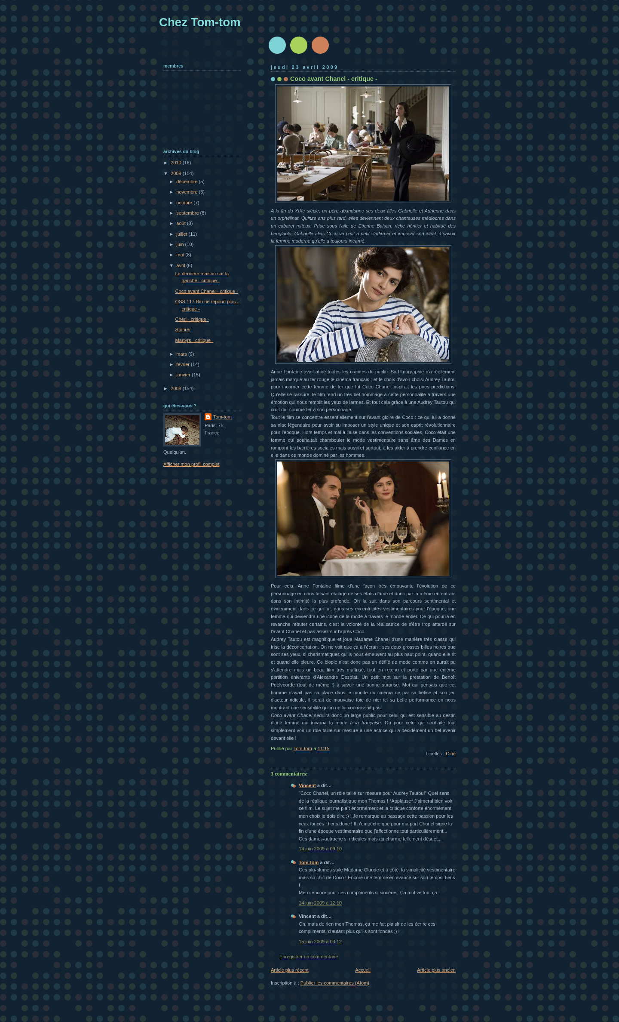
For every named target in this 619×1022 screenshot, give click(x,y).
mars (182, 354)
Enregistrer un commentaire (308, 956)
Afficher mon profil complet (191, 464)
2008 (177, 388)
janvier (184, 374)
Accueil (363, 970)
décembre (187, 181)
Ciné (451, 753)
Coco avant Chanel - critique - (206, 291)
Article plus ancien (436, 970)
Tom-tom (309, 862)
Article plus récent (290, 970)
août (181, 223)
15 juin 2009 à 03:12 (320, 941)
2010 (177, 162)
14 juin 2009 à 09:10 (320, 848)
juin (180, 244)
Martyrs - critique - (194, 340)
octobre (184, 202)
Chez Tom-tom (200, 22)
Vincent (307, 785)
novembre (187, 191)
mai (180, 254)
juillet (182, 234)
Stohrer (183, 329)
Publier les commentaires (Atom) (334, 982)
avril (181, 265)
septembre (188, 212)
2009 (177, 173)
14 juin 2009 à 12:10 (320, 902)
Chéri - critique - (192, 319)
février (183, 364)
